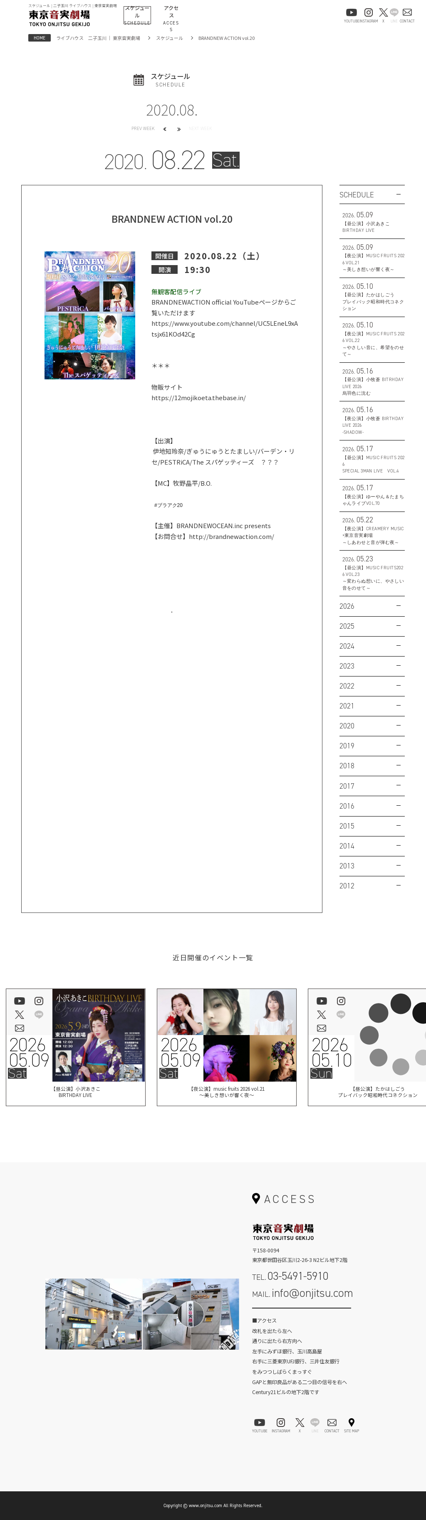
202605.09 (29, 1052)
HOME (39, 38)
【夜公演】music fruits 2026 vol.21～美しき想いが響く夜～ (227, 1093)
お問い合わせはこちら (171, 621)
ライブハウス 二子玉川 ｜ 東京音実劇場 (98, 37)
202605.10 (331, 1052)
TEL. (290, 1276)
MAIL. (302, 1293)
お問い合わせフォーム (302, 1316)
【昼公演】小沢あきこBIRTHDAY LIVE (75, 1093)
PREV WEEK (143, 128)
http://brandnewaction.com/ (231, 536)
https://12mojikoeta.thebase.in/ (198, 397)
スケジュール (169, 37)
